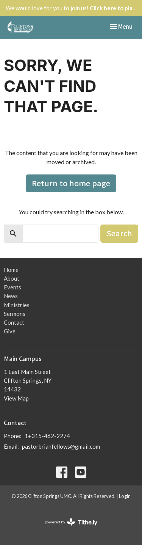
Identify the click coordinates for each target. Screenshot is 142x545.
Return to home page (71, 182)
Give (10, 331)
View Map (16, 398)
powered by (71, 522)
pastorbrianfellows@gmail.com (61, 446)
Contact (14, 322)
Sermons (14, 313)
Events (12, 287)
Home (11, 269)
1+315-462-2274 (47, 435)
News (11, 295)
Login (125, 496)
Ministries (17, 305)
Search (119, 233)
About (11, 278)
